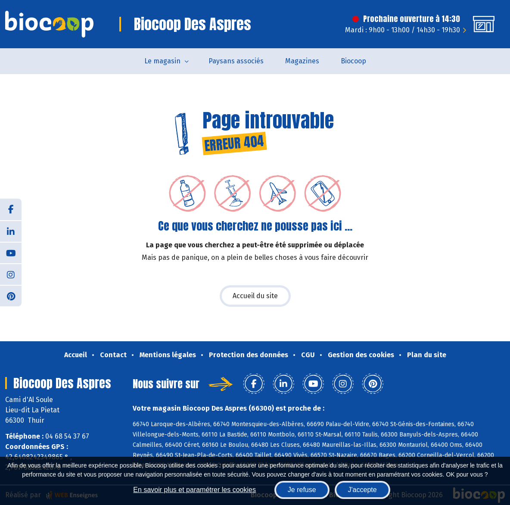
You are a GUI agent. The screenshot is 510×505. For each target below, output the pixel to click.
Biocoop (353, 61)
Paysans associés (236, 61)
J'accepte (362, 489)
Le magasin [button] (162, 61)
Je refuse (302, 489)
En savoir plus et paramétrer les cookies (194, 489)
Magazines (302, 61)
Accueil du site (255, 296)
